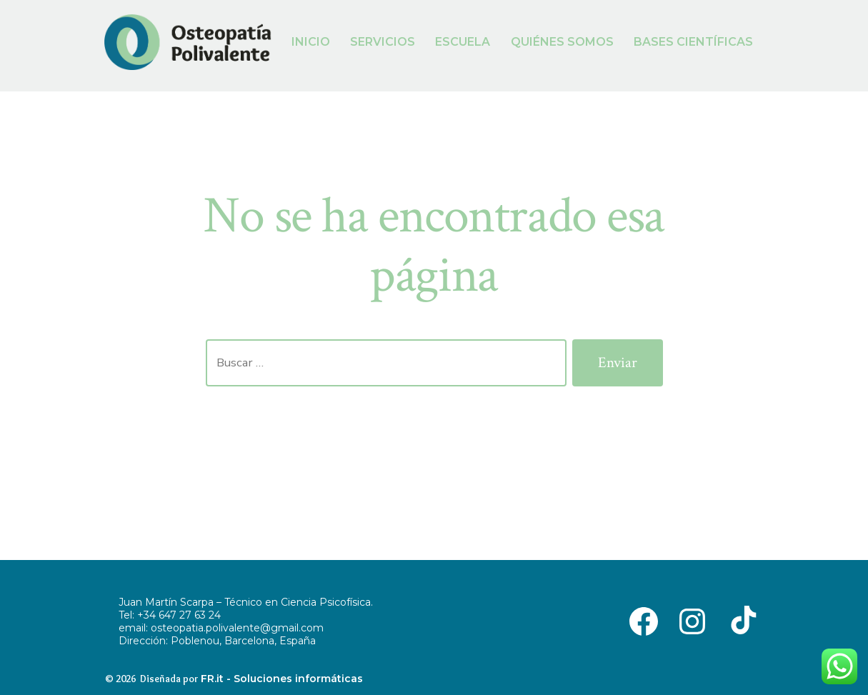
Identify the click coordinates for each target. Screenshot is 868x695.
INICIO (310, 42)
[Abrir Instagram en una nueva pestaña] (692, 620)
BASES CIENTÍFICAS (693, 42)
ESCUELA (462, 42)
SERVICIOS (382, 42)
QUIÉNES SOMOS (562, 42)
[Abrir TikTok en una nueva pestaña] (741, 620)
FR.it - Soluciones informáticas (282, 678)
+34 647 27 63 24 (179, 615)
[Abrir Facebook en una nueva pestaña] (644, 620)
